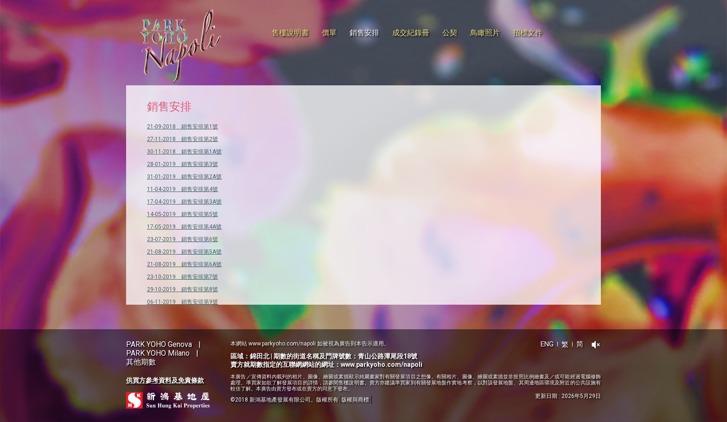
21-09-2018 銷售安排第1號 (182, 126)
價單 (329, 32)
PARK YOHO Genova (159, 344)
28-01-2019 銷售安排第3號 (182, 164)
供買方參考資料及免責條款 (165, 380)
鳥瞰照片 (485, 32)
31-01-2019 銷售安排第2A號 (184, 176)
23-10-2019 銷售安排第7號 (182, 277)
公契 (449, 32)
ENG (547, 344)
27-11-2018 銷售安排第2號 (182, 139)
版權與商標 (355, 399)
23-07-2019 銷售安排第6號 (182, 239)
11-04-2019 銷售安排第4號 (182, 189)
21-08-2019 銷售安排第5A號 (184, 252)
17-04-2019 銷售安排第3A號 (184, 201)
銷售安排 (364, 32)
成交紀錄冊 (410, 32)
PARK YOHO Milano (158, 353)
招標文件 (527, 32)
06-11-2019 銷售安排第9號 (182, 302)
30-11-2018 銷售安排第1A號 (184, 151)
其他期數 (141, 362)
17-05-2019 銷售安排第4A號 (184, 227)
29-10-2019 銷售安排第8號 (182, 289)
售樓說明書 (290, 32)
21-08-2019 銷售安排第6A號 (184, 264)
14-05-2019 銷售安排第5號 (182, 214)
